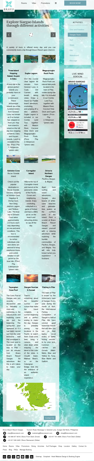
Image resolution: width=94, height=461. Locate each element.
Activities (41, 446)
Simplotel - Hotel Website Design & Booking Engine (61, 456)
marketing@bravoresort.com (42, 433)
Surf (71, 40)
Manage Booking (26, 449)
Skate (72, 45)
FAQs (16, 449)
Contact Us (49, 418)
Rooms (24, 3)
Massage (73, 60)
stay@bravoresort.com (16, 433)
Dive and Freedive (77, 29)
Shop (60, 446)
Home (5, 446)
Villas (34, 3)
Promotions (45, 3)
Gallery (74, 446)
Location (67, 446)
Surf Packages (51, 446)
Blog (10, 449)
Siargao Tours (75, 34)
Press (5, 449)
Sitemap (39, 456)
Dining (33, 446)
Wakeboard (74, 55)
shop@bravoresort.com (69, 433)
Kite (71, 50)
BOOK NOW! (75, 3)
